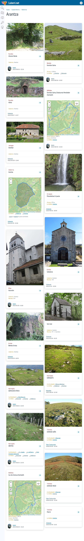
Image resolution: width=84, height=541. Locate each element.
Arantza (10, 172)
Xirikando (10, 113)
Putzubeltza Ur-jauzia (53, 196)
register (16, 216)
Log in (10, 216)
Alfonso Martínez (59, 384)
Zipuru (49, 512)
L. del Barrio (30, 452)
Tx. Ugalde (22, 452)
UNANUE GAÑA (51, 432)
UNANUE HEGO (51, 486)
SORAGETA (50, 378)
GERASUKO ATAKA (13, 391)
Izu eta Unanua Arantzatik (16, 475)
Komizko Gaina (51, 65)
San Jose (49, 324)
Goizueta (18, 399)
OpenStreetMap (31, 212)
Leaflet (23, 212)
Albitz (10, 102)
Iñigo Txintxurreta (51, 444)
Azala (8, 9)
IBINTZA (10, 446)
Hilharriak (57, 438)
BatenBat (48, 390)
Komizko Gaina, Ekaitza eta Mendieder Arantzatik (58, 93)
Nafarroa (24, 9)
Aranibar (10, 148)
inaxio (14, 67)
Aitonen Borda (12, 56)
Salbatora (50, 272)
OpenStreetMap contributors (34, 514)
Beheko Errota (12, 345)
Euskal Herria (16, 9)
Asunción (11, 290)
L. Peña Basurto (21, 397)
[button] (10, 180)
